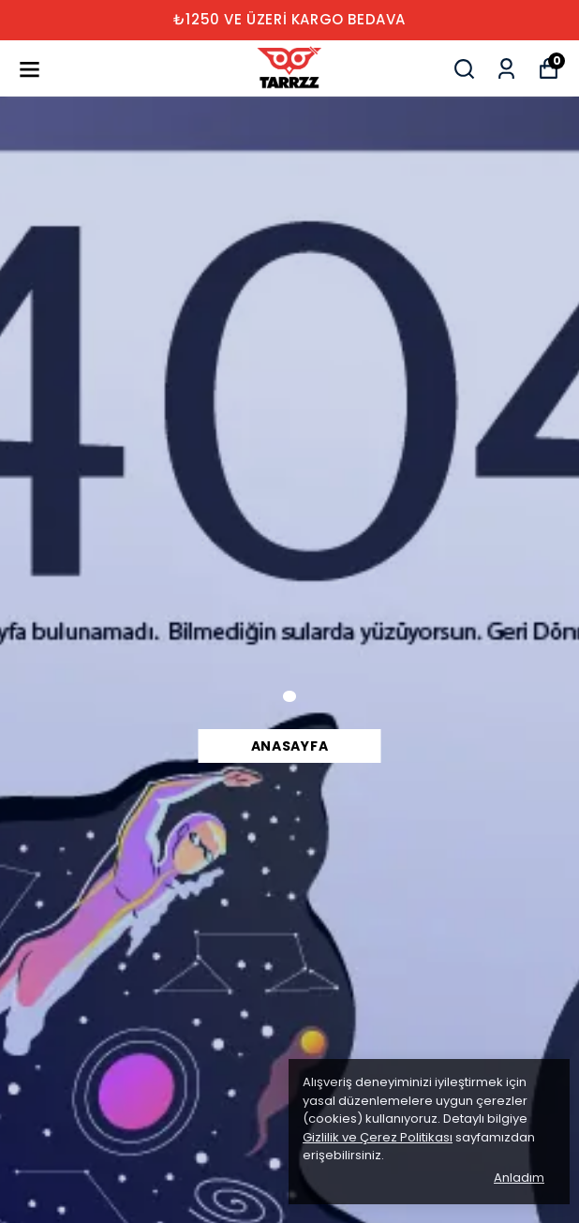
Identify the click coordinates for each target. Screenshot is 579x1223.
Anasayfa (290, 746)
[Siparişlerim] (506, 69)
